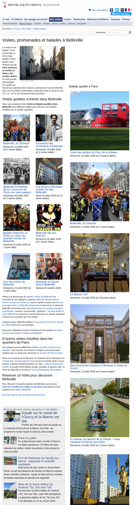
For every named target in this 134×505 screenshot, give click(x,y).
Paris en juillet (27, 438)
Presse (126, 19)
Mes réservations (98, 10)
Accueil (17, 29)
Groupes (115, 19)
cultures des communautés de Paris (18, 361)
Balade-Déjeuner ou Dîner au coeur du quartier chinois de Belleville (15, 237)
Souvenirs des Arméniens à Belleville (49, 145)
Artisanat (71, 23)
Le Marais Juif (78, 294)
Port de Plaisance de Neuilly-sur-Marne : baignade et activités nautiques (39, 461)
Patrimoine (79, 19)
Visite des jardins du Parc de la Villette (93, 152)
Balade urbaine (25, 23)
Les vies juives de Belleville (14, 283)
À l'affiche (16, 19)
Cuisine (63, 23)
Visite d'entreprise (10, 23)
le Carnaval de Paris (42, 322)
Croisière (37, 23)
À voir (6, 19)
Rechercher (100, 32)
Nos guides (81, 23)
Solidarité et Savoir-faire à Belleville (48, 283)
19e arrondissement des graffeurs (46, 370)
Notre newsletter (121, 14)
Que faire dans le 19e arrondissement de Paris (23, 395)
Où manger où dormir (36, 19)
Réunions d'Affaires (98, 19)
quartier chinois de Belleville (39, 297)
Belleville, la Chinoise (16, 143)
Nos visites (56, 19)
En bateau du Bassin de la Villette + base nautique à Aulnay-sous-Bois (95, 440)
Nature (55, 23)
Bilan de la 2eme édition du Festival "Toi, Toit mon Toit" (35, 486)
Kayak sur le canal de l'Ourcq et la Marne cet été (40, 417)
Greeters (46, 23)
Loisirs (67, 19)
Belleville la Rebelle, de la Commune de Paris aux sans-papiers (17, 189)
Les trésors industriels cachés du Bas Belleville (49, 189)
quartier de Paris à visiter (51, 353)
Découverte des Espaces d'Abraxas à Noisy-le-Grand (99, 367)
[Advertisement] (100, 63)
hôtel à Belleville (23, 390)
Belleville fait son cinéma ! (46, 234)
